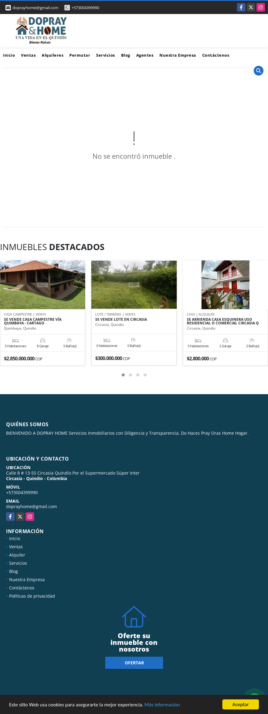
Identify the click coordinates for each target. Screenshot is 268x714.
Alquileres (52, 55)
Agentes (145, 55)
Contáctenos (215, 55)
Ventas (28, 55)
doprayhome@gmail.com (31, 506)
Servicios (105, 55)
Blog (125, 55)
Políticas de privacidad (32, 596)
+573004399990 (85, 7)
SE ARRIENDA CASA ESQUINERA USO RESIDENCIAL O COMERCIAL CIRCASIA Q (223, 321)
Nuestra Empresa (177, 55)
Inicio (9, 55)
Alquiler (17, 555)
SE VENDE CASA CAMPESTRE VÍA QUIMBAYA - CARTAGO (32, 321)
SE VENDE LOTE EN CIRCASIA (121, 319)
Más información (162, 705)
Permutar (79, 55)
